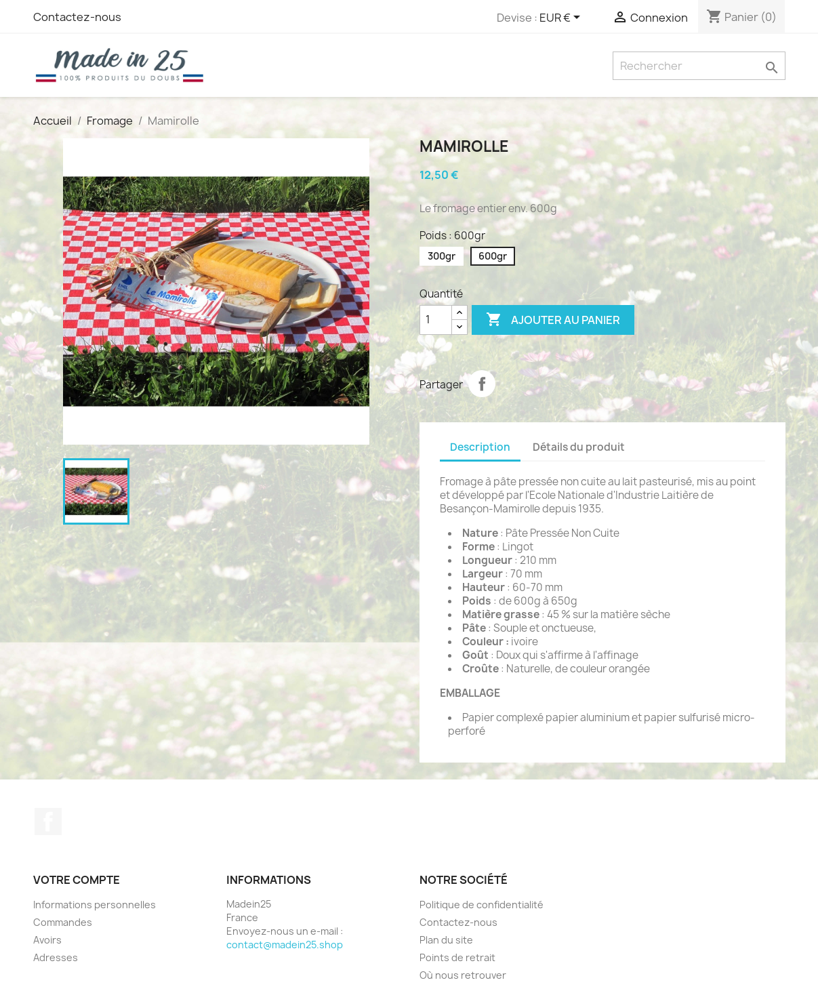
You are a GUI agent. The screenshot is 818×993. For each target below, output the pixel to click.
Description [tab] (480, 447)
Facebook (48, 821)
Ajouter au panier (553, 320)
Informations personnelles (94, 904)
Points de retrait (457, 957)
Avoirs (47, 939)
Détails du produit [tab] (579, 447)
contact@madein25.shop (284, 944)
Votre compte (76, 879)
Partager (481, 383)
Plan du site (446, 939)
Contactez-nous (77, 16)
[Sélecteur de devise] (562, 18)
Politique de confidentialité (482, 904)
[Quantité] (436, 320)
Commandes (62, 922)
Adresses (55, 957)
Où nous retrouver (463, 975)
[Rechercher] (699, 66)
